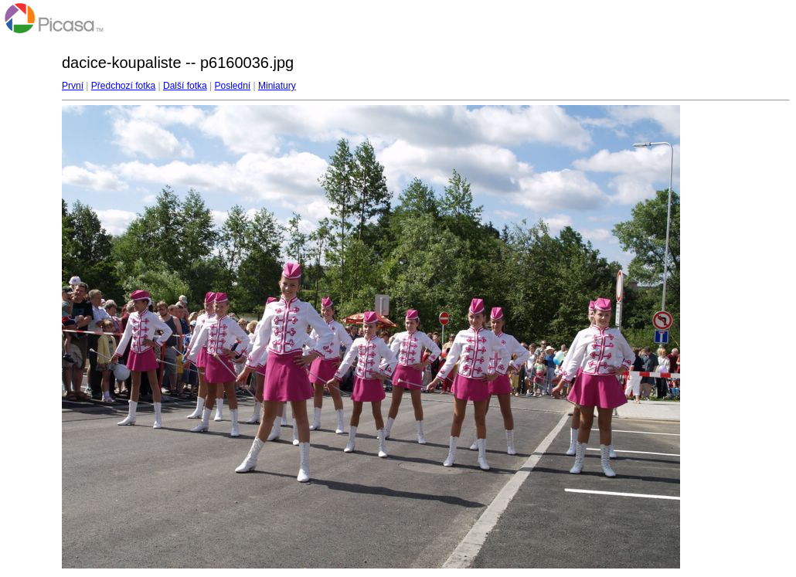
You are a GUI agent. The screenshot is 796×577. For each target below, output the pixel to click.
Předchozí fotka (123, 85)
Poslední (233, 85)
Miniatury (277, 85)
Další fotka (185, 85)
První (72, 85)
